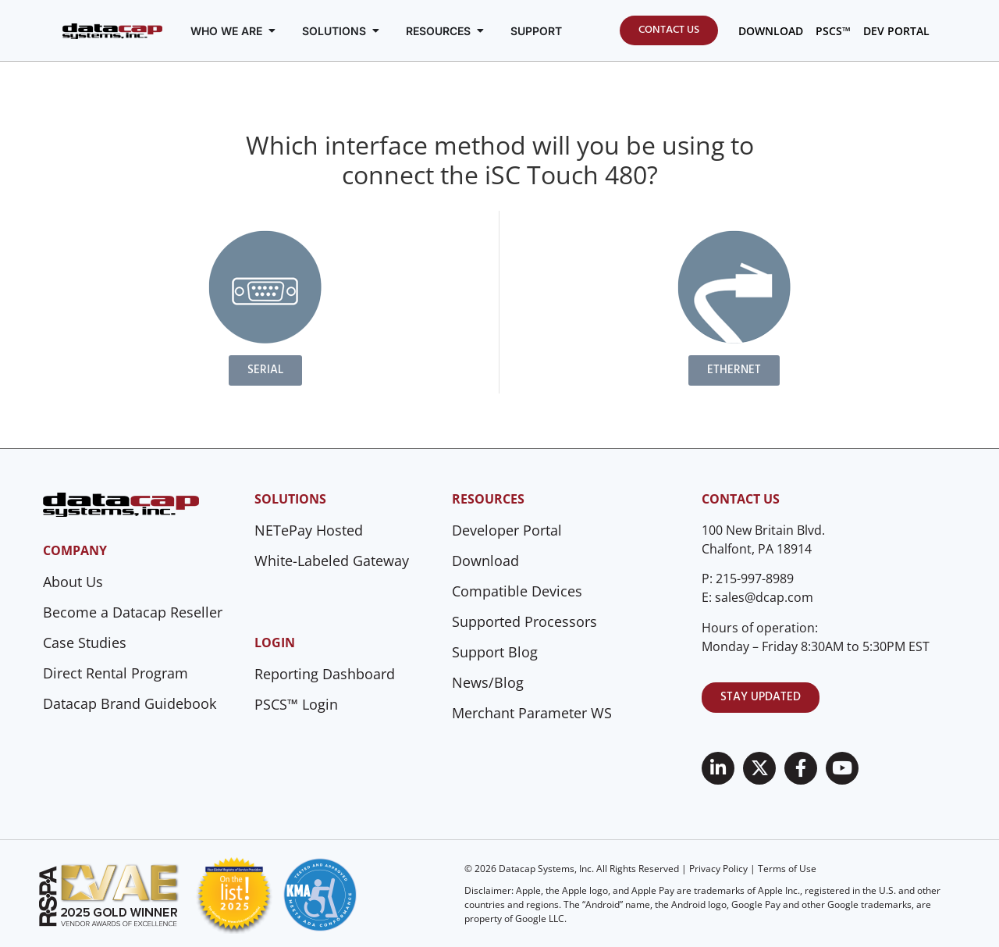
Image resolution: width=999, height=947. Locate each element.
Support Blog (495, 652)
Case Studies (84, 642)
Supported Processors (524, 621)
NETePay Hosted (308, 530)
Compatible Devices (517, 591)
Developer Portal (507, 530)
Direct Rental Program (115, 673)
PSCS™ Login (296, 704)
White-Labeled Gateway (331, 560)
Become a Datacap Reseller (132, 612)
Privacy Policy (718, 868)
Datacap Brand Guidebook (129, 703)
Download (485, 560)
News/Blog (488, 682)
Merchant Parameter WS (532, 712)
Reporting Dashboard (324, 673)
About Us (73, 581)
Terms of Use (787, 868)
